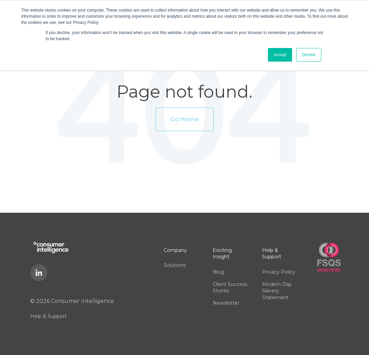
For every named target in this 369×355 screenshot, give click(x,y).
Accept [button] (280, 54)
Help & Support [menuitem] (48, 316)
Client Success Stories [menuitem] (230, 287)
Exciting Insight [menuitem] (222, 253)
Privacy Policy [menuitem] (278, 272)
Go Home (185, 119)
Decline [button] (309, 54)
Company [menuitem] (175, 250)
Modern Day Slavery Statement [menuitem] (277, 291)
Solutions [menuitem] (175, 265)
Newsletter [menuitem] (226, 303)
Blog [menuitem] (218, 272)
